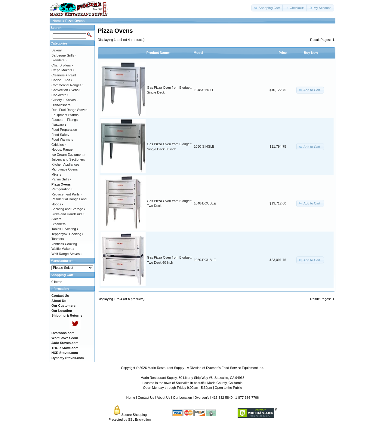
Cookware (59, 95)
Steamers (58, 224)
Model (198, 52)
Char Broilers (62, 65)
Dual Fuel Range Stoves (69, 110)
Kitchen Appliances (65, 164)
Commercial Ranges (67, 85)
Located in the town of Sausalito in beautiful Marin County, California (192, 383)
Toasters (57, 239)
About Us (163, 397)
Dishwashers (60, 105)
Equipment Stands (65, 115)
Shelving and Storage (68, 209)
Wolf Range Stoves (66, 254)
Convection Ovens (66, 90)
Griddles (58, 144)
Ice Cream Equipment (68, 154)
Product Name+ (158, 52)
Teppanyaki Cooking (67, 234)
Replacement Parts (66, 194)
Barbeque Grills (63, 55)
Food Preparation (64, 129)
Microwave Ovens (64, 169)
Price (283, 52)
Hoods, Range (61, 149)
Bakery (56, 50)
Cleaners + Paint (63, 75)
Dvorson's (202, 397)
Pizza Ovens (75, 21)
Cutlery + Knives (64, 100)
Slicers (56, 219)
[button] (267, 8)
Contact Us (146, 397)
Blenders (58, 60)
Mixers (56, 174)
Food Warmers (62, 139)
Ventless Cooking (64, 244)
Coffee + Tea (61, 80)
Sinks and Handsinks (67, 214)
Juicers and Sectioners (68, 159)
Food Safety (60, 135)
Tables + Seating (64, 229)
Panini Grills (61, 179)
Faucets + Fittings (64, 119)
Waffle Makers (62, 248)
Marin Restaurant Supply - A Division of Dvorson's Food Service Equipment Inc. (206, 368)
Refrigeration (61, 189)
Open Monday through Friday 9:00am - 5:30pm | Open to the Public (192, 387)
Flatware (58, 125)
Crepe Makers (62, 70)
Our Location (182, 397)
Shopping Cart (62, 275)
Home (57, 21)
